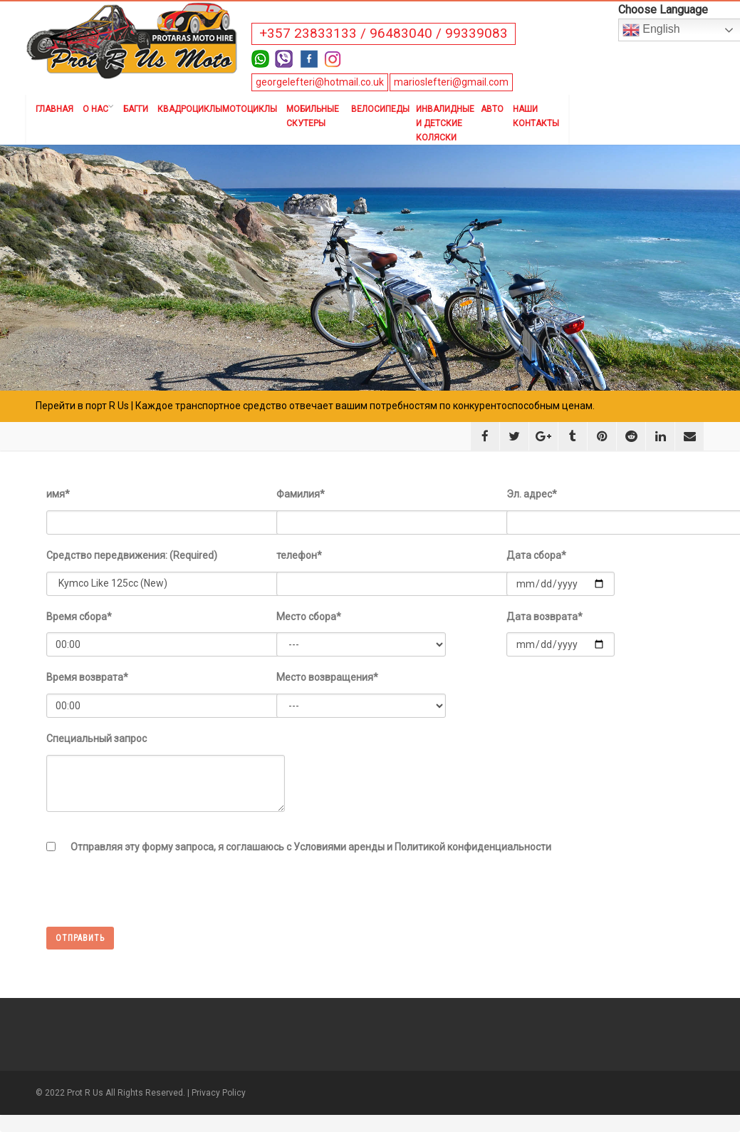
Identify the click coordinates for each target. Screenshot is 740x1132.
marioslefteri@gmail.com (451, 82)
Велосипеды (379, 109)
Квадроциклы (185, 109)
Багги (135, 109)
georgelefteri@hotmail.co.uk (320, 82)
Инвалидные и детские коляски (443, 123)
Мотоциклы (249, 109)
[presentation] (154, 899)
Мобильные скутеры (312, 116)
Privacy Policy (219, 1093)
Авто (492, 109)
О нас (98, 109)
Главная (54, 109)
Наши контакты (536, 116)
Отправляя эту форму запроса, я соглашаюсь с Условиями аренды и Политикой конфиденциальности (311, 847)
